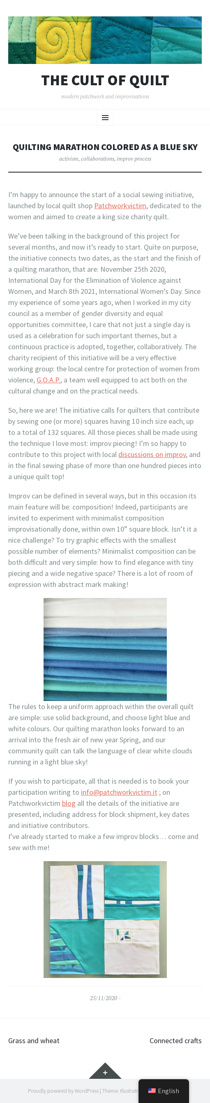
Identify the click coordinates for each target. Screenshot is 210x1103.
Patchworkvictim (120, 205)
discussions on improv (152, 454)
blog (69, 803)
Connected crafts (176, 1040)
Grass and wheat (34, 1040)
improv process (134, 158)
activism (68, 158)
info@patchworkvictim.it (119, 792)
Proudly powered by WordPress (63, 1090)
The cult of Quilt (105, 80)
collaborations (97, 158)
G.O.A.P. (48, 379)
